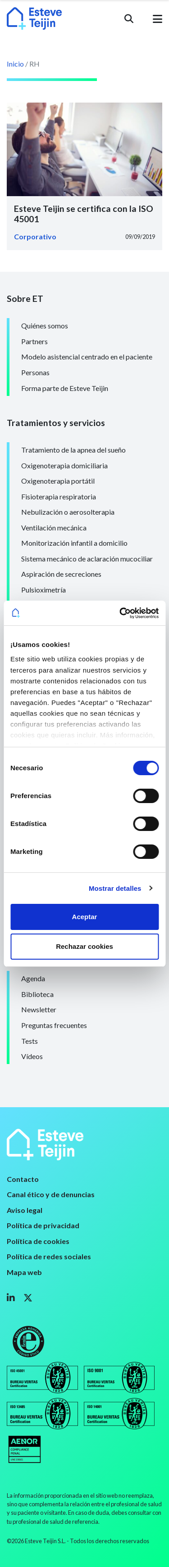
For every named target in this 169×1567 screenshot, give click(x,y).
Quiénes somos (44, 325)
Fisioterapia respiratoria (58, 496)
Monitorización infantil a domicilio (74, 543)
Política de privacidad (43, 1225)
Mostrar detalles (115, 888)
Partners (34, 341)
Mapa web (24, 1272)
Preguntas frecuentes (54, 1025)
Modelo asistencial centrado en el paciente (86, 356)
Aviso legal (24, 1210)
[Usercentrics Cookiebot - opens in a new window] (120, 613)
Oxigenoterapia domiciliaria (64, 465)
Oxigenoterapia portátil (58, 480)
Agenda (33, 978)
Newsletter (38, 1009)
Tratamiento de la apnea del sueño (73, 449)
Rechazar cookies (84, 946)
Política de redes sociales (49, 1256)
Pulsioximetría (43, 589)
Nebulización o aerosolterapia (67, 511)
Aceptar (84, 916)
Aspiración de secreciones (61, 574)
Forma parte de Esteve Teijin (64, 388)
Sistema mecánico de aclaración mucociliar (87, 558)
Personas (35, 372)
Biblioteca (37, 994)
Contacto (23, 1179)
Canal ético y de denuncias (51, 1194)
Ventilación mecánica (54, 527)
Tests (29, 1041)
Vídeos (32, 1056)
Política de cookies (38, 1241)
